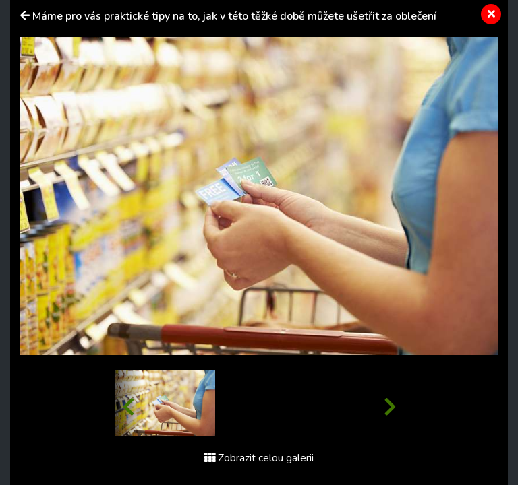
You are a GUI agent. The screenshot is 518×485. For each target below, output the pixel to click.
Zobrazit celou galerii (259, 458)
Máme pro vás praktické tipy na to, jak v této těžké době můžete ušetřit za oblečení (234, 16)
